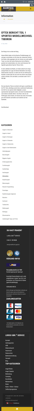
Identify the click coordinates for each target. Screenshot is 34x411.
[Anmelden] (2, 2)
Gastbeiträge (5, 169)
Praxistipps (5, 190)
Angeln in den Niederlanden (9, 147)
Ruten (7, 384)
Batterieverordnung (10, 356)
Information (10, 19)
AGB (6, 345)
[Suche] (32, 5)
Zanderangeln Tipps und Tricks (10, 219)
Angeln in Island (6, 133)
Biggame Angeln (6, 158)
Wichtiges (4, 211)
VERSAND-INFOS (13, 259)
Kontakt (7, 340)
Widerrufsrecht (9, 348)
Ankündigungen (6, 151)
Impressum (8, 351)
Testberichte (5, 204)
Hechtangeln (5, 172)
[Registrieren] (4, 2)
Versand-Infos (9, 296)
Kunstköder (8, 379)
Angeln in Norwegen (7, 137)
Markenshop (9, 381)
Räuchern (4, 197)
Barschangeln (5, 154)
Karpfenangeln (6, 179)
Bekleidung (8, 374)
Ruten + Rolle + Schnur (11, 387)
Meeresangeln (6, 183)
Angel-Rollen (9, 369)
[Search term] (15, 5)
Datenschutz (9, 353)
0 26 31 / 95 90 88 (12, 240)
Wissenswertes (6, 215)
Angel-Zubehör (9, 371)
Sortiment (4, 201)
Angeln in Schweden (7, 140)
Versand (7, 358)
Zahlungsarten (13, 299)
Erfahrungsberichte (7, 162)
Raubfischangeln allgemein (9, 194)
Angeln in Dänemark (7, 130)
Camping (8, 376)
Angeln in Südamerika (7, 144)
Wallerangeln (5, 208)
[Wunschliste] (23, 2)
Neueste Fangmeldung (8, 187)
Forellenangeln (6, 165)
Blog (6, 361)
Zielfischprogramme (11, 389)
